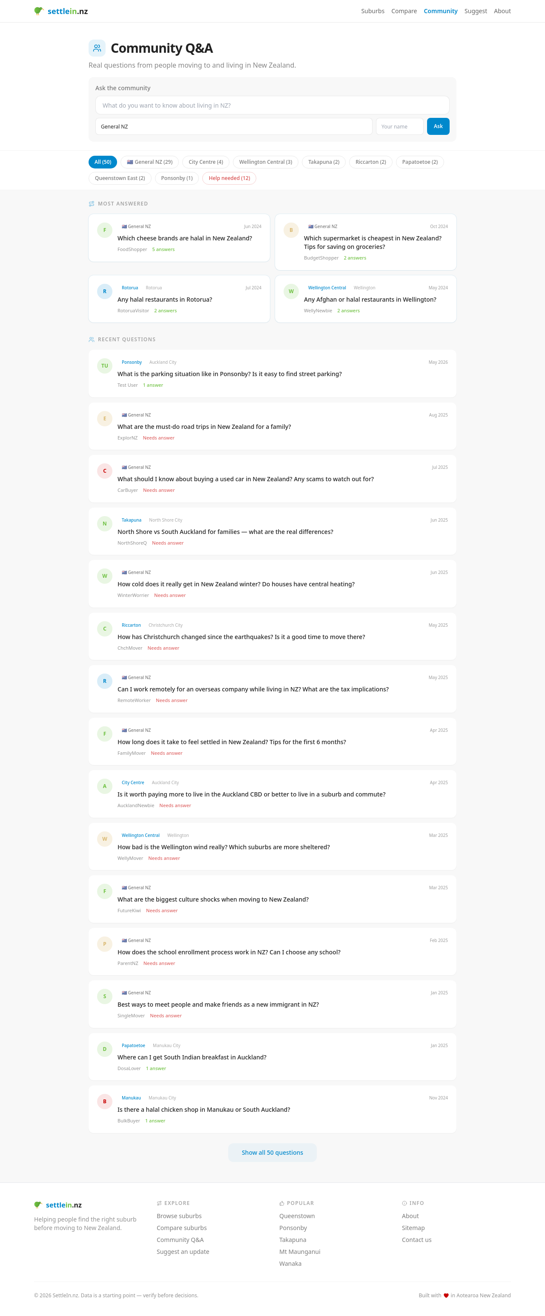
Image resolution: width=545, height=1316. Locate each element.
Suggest (476, 11)
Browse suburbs (179, 1216)
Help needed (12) (229, 178)
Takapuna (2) (323, 162)
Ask (438, 126)
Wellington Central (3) (265, 162)
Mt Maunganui (300, 1251)
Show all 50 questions (272, 1152)
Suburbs (372, 11)
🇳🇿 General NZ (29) (149, 162)
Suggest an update (183, 1251)
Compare (404, 11)
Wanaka (290, 1263)
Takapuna (293, 1240)
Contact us (417, 1240)
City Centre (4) (206, 162)
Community (441, 11)
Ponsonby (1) (177, 178)
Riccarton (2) (371, 162)
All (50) (103, 162)
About (502, 11)
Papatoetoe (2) (420, 162)
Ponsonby (293, 1228)
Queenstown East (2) (120, 178)
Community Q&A (180, 1240)
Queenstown (297, 1216)
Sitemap (413, 1228)
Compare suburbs (182, 1228)
